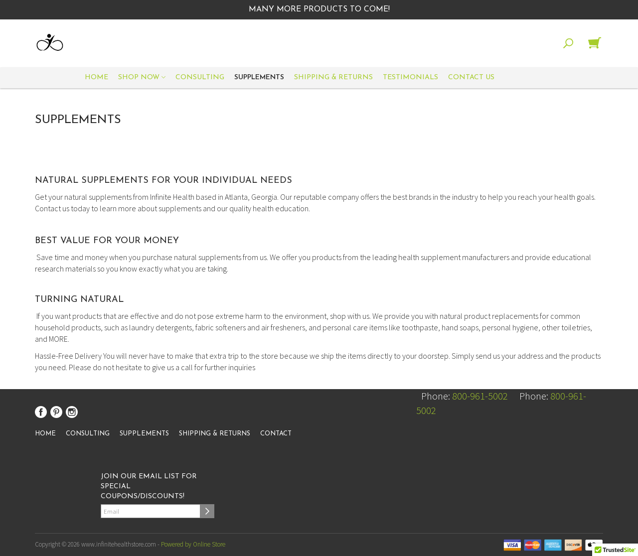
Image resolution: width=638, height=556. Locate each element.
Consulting (199, 77)
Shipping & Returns (333, 77)
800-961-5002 (480, 396)
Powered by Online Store (193, 544)
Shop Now (141, 78)
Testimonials (410, 77)
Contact (276, 433)
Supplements (259, 77)
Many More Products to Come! (319, 9)
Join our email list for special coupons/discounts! (149, 486)
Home (96, 77)
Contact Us (471, 77)
